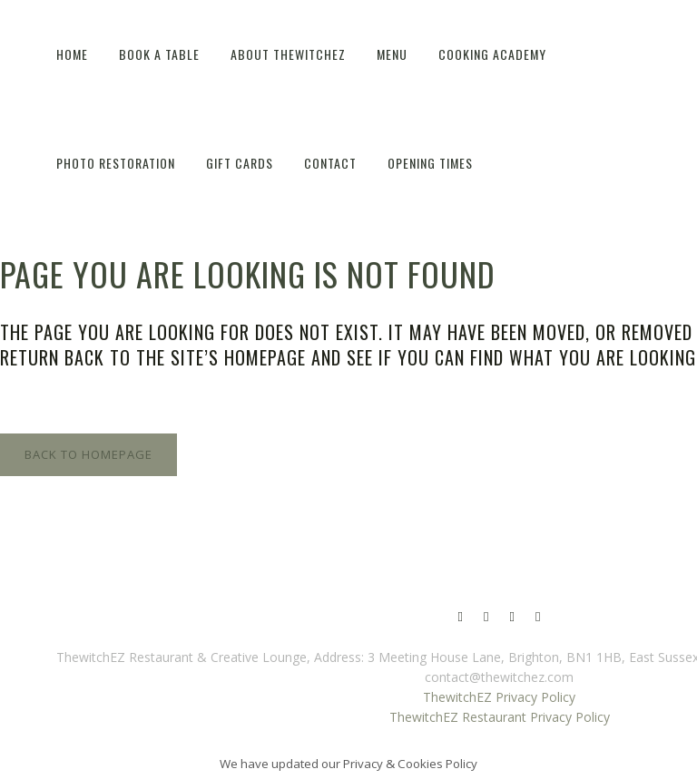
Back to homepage (88, 454)
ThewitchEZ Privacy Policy (499, 697)
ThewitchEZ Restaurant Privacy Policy (499, 716)
